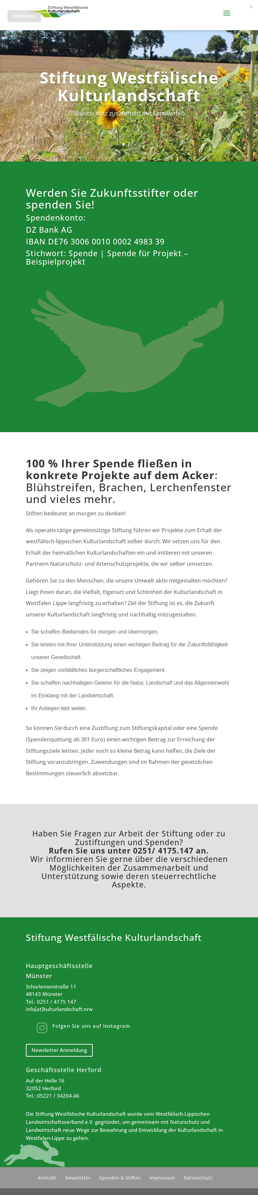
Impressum (162, 1178)
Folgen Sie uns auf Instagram (91, 1025)
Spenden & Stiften (120, 1178)
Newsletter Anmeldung (59, 1050)
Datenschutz (198, 1178)
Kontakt (47, 1178)
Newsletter (77, 1178)
